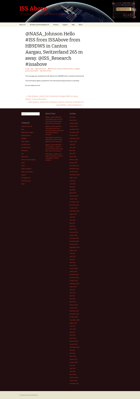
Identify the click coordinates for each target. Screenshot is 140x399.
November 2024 (74, 168)
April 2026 (72, 117)
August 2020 (73, 323)
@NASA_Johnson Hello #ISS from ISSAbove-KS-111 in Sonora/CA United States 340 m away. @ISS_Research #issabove (55, 130)
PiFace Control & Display (28, 159)
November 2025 (74, 132)
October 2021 (74, 280)
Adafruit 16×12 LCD (26, 126)
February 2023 (74, 232)
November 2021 (74, 277)
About (80, 25)
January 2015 (73, 359)
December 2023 (74, 202)
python (27, 71)
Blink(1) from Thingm (27, 132)
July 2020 (72, 326)
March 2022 (73, 265)
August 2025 (73, 141)
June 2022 (72, 256)
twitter (36, 71)
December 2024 (74, 165)
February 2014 (74, 377)
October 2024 (74, 172)
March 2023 (73, 229)
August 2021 (73, 287)
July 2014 (72, 365)
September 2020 (74, 320)
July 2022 (72, 253)
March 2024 (73, 193)
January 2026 (73, 126)
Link (22, 153)
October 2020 (74, 317)
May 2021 (72, 296)
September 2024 (74, 175)
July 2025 (72, 144)
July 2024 (72, 181)
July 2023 (72, 217)
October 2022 (74, 244)
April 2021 (72, 299)
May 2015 (72, 350)
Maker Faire (24, 156)
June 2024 (72, 184)
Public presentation (27, 172)
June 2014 (72, 368)
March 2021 (73, 302)
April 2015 (72, 353)
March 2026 (73, 120)
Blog (73, 25)
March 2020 (73, 338)
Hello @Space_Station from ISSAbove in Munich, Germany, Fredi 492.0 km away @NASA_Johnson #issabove (56, 103)
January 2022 (73, 271)
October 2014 (74, 362)
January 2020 (73, 344)
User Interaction (26, 181)
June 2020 (72, 329)
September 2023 (74, 211)
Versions (55, 25)
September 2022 (74, 247)
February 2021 (74, 305)
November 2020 (74, 314)
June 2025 (72, 147)
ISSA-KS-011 (52, 69)
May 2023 (72, 223)
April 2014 (72, 371)
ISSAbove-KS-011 (68, 69)
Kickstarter (24, 150)
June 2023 (72, 220)
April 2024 (72, 190)
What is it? (22, 25)
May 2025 (72, 150)
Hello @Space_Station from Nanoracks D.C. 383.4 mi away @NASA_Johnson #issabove (54, 140)
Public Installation (26, 169)
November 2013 (74, 383)
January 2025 (73, 162)
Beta (22, 129)
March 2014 (73, 374)
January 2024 (73, 199)
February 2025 (74, 159)
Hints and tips (25, 141)
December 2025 (74, 129)
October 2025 (74, 135)
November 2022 (74, 241)
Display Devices (26, 135)
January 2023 (73, 235)
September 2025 (74, 138)
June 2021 (72, 293)
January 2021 (73, 308)
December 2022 (74, 238)
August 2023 (73, 214)
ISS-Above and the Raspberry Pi (39, 25)
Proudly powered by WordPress (28, 395)
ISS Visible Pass (25, 147)
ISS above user (41, 69)
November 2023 (74, 205)
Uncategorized (25, 178)
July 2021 (72, 290)
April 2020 (72, 335)
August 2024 (73, 178)
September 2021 (74, 283)
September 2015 (74, 347)
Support (65, 25)
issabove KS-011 (46, 71)
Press (23, 166)
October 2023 (74, 208)
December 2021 (74, 274)
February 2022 (74, 268)
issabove (59, 69)
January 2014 (73, 380)
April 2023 (72, 226)
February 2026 (74, 123)
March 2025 (73, 156)
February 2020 (74, 341)
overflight (76, 69)
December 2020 (74, 311)
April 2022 (72, 262)
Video (23, 184)
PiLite (23, 163)
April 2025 (72, 153)
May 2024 (72, 187)
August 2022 (73, 250)
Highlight (23, 138)
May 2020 (72, 332)
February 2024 (74, 196)
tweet (32, 71)
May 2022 (72, 259)
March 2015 (73, 356)
